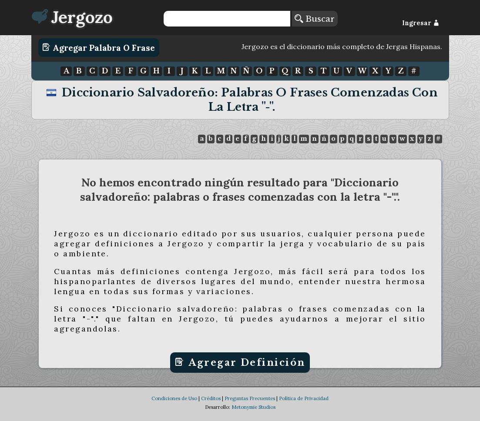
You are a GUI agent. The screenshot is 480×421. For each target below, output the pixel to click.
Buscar (315, 18)
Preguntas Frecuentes (250, 407)
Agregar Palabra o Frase (98, 47)
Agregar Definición (240, 362)
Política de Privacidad (304, 407)
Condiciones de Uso (174, 407)
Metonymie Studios (253, 415)
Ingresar (420, 23)
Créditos (211, 407)
